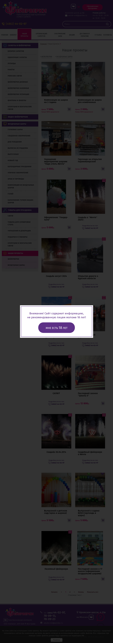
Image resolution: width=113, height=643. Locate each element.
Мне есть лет (56, 327)
